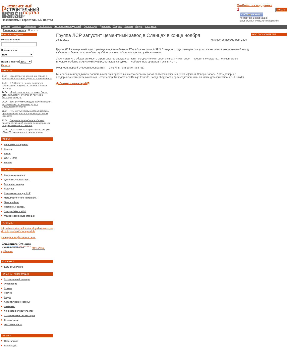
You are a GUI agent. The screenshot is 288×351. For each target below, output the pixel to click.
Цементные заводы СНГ (17, 193)
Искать (281, 9)
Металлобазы (11, 202)
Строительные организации (19, 315)
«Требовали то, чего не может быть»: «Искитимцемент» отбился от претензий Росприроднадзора (25, 94)
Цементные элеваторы (16, 179)
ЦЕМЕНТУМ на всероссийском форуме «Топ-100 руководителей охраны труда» (26, 130)
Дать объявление (13, 267)
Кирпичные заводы (14, 207)
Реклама (128, 26)
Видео (7, 297)
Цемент (8, 149)
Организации (90, 26)
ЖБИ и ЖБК (10, 158)
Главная (6, 26)
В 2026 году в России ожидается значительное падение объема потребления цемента (24, 85)
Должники (105, 26)
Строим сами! (11, 320)
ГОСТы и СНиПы (13, 324)
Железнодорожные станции (19, 216)
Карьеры (9, 188)
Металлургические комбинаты (20, 197)
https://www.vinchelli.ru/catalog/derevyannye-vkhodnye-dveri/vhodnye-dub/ (27, 230)
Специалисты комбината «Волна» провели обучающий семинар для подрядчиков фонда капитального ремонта (26, 123)
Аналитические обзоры (17, 302)
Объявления (30, 26)
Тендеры (117, 26)
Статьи (8, 288)
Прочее (8, 293)
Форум (138, 26)
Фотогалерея (11, 341)
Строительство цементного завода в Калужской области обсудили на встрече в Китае (27, 77)
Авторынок (150, 26)
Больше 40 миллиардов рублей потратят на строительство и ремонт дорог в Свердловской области (26, 104)
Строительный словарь (17, 279)
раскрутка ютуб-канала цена (18, 237)
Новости (16, 26)
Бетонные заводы (14, 184)
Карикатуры (10, 345)
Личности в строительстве (18, 311)
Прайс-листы (45, 26)
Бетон (7, 153)
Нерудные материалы (16, 144)
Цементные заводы (14, 175)
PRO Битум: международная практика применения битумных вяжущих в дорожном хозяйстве (25, 113)
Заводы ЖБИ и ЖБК (15, 211)
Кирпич (8, 162)
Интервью (9, 306)
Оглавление (10, 283)
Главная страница (14, 30)
